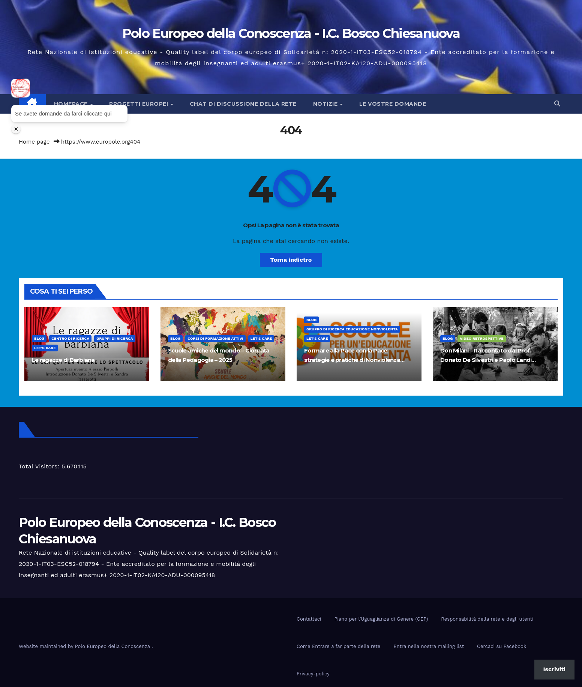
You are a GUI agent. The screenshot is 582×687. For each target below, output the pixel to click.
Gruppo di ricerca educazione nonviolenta (352, 329)
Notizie (326, 103)
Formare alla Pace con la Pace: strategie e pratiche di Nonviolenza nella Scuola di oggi (352, 360)
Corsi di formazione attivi (215, 338)
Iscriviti (554, 669)
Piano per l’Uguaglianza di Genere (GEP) (381, 619)
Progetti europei (139, 103)
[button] (557, 103)
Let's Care (45, 348)
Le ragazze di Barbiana (63, 359)
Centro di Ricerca (70, 338)
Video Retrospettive (481, 338)
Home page (34, 141)
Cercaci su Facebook (501, 646)
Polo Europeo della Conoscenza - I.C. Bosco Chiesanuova (291, 33)
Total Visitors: (40, 466)
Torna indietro (291, 259)
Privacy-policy (313, 673)
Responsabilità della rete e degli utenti (487, 619)
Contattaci (309, 619)
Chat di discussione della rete (243, 103)
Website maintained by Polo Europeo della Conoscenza (85, 646)
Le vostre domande (392, 103)
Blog (39, 338)
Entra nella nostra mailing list (428, 646)
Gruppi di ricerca (114, 338)
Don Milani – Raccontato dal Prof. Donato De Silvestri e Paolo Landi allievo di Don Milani (485, 360)
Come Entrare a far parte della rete (338, 646)
